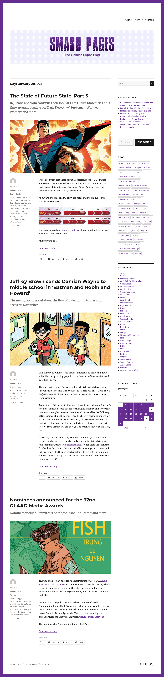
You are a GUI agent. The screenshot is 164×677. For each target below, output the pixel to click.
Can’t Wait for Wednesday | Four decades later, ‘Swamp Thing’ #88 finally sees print (134, 124)
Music (122, 338)
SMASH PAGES (16, 664)
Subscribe (144, 142)
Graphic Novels (16, 387)
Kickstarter (147, 217)
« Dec (125, 428)
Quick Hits (124, 351)
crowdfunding (125, 195)
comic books (124, 186)
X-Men (138, 253)
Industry (123, 324)
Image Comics (131, 213)
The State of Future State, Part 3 (49, 96)
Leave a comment (17, 402)
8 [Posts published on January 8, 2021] (146, 405)
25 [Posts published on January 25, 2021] (126, 419)
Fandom (123, 311)
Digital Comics (126, 305)
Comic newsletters (144, 20)
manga (139, 222)
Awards (13, 595)
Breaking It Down (127, 278)
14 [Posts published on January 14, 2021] (141, 409)
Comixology (124, 190)
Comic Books (15, 194)
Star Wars (135, 235)
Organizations (126, 343)
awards (13, 599)
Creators (123, 297)
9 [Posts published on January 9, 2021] (151, 405)
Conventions (125, 295)
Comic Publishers (127, 287)
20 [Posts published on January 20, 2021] (136, 414)
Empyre (20, 599)
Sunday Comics (125, 240)
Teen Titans (14, 219)
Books (122, 276)
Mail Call (123, 330)
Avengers (137, 168)
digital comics (124, 204)
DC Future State (16, 200)
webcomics (134, 244)
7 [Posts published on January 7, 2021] (141, 405)
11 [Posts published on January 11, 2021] (126, 409)
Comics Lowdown (139, 186)
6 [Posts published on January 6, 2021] (136, 405)
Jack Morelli (124, 217)
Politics (123, 346)
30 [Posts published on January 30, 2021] (151, 419)
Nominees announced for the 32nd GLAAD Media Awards (53, 503)
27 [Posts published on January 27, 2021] (136, 419)
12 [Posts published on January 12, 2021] (131, 409)
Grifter (22, 208)
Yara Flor (20, 222)
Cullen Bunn (138, 195)
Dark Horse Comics (127, 199)
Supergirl (14, 216)
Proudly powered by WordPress (37, 664)
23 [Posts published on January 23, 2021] (151, 414)
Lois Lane (21, 607)
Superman (22, 216)
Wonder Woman (126, 253)
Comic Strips (125, 289)
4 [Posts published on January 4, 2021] (125, 405)
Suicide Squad (16, 609)
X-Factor (23, 612)
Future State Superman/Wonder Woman (20, 203)
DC (27, 393)
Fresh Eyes (125, 314)
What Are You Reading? (129, 249)
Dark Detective (23, 198)
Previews (124, 349)
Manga (123, 332)
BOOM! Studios (134, 172)
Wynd (16, 612)
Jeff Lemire (136, 217)
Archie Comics (125, 168)
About (128, 20)
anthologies (144, 163)
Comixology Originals (140, 190)
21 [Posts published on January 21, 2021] (141, 414)
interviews (144, 213)
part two (75, 230)
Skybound (133, 231)
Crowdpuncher (126, 303)
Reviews (123, 354)
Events (123, 308)
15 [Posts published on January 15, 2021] (146, 409)
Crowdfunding (126, 300)
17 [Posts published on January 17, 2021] (120, 414)
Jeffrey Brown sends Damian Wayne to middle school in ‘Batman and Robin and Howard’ (60, 287)
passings (146, 226)
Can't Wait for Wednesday (129, 177)
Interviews (124, 327)
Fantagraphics (139, 204)
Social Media (125, 359)
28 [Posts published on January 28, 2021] (141, 419)
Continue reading (48, 248)
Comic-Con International (129, 181)
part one (61, 230)
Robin (12, 214)
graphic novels (16, 396)
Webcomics (125, 368)
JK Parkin (13, 187)
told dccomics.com (71, 444)
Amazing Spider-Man (127, 163)
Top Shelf (123, 244)
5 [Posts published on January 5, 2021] (130, 405)
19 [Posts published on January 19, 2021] (131, 414)
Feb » (147, 428)
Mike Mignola (124, 226)
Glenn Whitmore (126, 208)
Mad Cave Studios (126, 222)
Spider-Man (124, 235)
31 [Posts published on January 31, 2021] (120, 423)
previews (122, 231)
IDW (120, 213)
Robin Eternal (21, 214)
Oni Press (136, 226)
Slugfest (143, 231)
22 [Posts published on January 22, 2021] (146, 414)
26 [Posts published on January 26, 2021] (131, 419)
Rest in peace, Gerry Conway (132, 119)
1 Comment (14, 225)
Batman (13, 198)
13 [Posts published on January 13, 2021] (136, 409)
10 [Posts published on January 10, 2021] (121, 409)
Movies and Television (129, 335)
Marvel (148, 222)
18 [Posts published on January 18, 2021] (126, 414)
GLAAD (19, 601)
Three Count (125, 365)
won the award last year (91, 617)
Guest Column (126, 322)
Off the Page (125, 341)
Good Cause (125, 316)
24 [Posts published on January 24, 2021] (121, 419)
